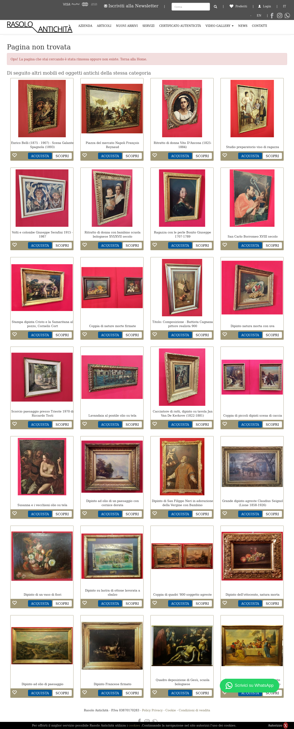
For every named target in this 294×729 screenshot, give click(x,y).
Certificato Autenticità (180, 25)
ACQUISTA (40, 155)
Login (264, 6)
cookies (135, 725)
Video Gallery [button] (220, 25)
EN (259, 15)
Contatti (259, 25)
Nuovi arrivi (127, 25)
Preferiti (238, 6)
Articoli (104, 25)
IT (284, 6)
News (242, 25)
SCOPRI (62, 155)
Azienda (85, 25)
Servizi (148, 25)
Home (141, 59)
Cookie (170, 710)
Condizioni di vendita (194, 710)
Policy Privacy (152, 710)
